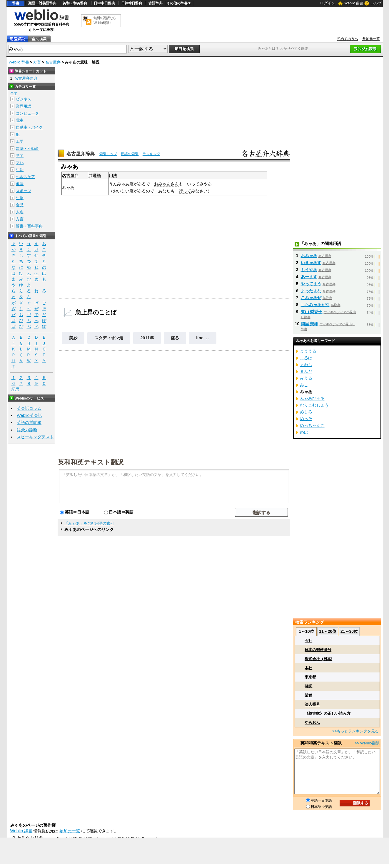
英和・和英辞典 (75, 3)
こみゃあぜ (311, 297)
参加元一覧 (371, 39)
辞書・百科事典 (29, 226)
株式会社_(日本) (318, 659)
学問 (20, 155)
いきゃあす (311, 262)
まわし (306, 364)
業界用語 (23, 106)
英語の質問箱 (29, 422)
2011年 (147, 337)
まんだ (306, 371)
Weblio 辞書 (353, 3)
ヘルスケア (25, 177)
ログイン (327, 3)
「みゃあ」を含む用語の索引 (89, 523)
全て (13, 93)
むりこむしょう (314, 405)
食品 (20, 205)
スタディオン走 (108, 337)
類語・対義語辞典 (42, 3)
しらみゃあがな (315, 304)
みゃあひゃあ (312, 398)
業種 (308, 695)
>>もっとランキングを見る (355, 731)
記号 (15, 389)
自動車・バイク (29, 127)
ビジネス (23, 99)
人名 (20, 212)
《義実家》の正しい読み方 (327, 713)
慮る (175, 337)
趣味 (20, 184)
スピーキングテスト (35, 436)
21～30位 (349, 631)
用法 (113, 175)
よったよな (311, 290)
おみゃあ (309, 255)
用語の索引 (129, 154)
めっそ (306, 418)
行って (185, 191)
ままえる (308, 351)
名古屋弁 (53, 62)
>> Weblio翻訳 (367, 743)
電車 (20, 120)
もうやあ (309, 269)
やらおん (312, 722)
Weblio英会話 (29, 415)
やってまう (311, 283)
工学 (20, 141)
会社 (308, 640)
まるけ (306, 357)
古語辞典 (155, 3)
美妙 (73, 337)
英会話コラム (29, 408)
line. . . (202, 337)
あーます (309, 276)
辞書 (15, 3)
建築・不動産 (27, 148)
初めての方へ (347, 39)
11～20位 (327, 631)
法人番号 (312, 704)
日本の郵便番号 (318, 649)
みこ (304, 384)
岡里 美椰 (309, 323)
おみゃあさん (166, 184)
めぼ (304, 432)
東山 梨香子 (312, 311)
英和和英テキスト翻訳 (90, 461)
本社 (308, 668)
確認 (308, 686)
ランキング (151, 154)
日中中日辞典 (104, 3)
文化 (20, 162)
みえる (306, 378)
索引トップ (108, 154)
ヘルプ (376, 3)
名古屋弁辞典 (80, 153)
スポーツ (23, 191)
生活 (20, 169)
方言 (37, 62)
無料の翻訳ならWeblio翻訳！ (105, 20)
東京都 (310, 677)
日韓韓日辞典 (131, 3)
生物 (20, 198)
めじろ (306, 412)
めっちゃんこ (312, 425)
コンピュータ (27, 113)
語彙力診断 (27, 429)
